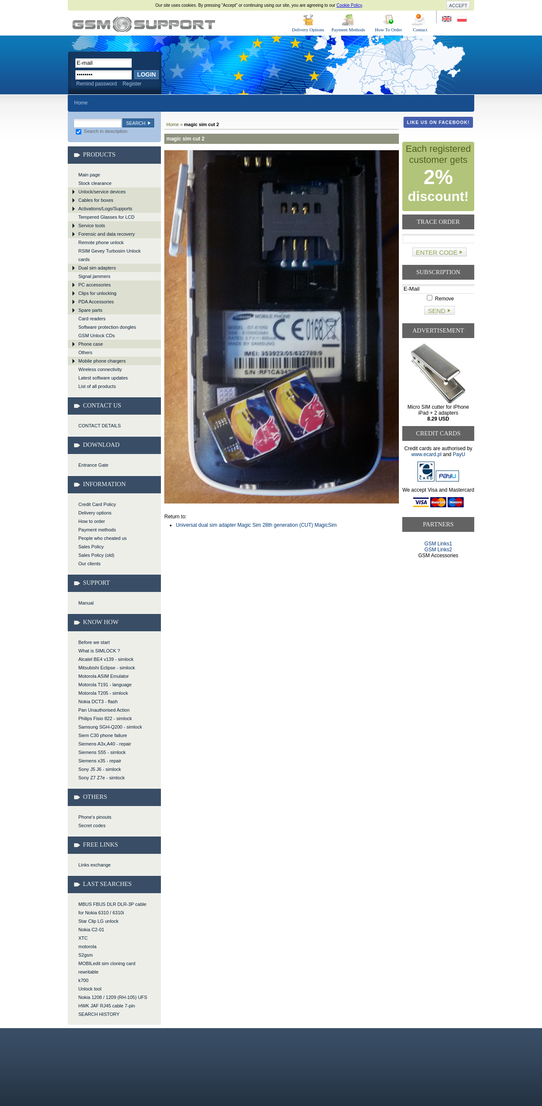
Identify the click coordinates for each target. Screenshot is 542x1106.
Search (136, 123)
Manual (86, 602)
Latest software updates (103, 377)
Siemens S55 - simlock (102, 752)
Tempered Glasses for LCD (106, 217)
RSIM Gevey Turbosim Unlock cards (109, 255)
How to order (91, 521)
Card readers (91, 318)
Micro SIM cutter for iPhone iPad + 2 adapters (438, 413)
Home (81, 103)
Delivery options (94, 512)
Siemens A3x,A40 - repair (104, 743)
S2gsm (85, 954)
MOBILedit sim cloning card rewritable (107, 967)
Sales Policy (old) (96, 555)
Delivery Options (308, 29)
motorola (87, 946)
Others (85, 352)
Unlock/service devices (102, 191)
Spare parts (90, 310)
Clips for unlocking (97, 293)
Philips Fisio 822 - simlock (105, 718)
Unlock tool (89, 988)
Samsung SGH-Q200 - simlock (110, 726)
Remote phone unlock (101, 242)
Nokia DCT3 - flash (98, 701)
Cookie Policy (349, 5)
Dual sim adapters (97, 267)
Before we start (94, 642)
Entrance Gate (93, 465)
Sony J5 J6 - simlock (99, 769)
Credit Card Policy (97, 504)
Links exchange (94, 864)
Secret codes (91, 825)
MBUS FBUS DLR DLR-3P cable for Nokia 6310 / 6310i (112, 908)
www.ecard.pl (426, 454)
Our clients (89, 563)
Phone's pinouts (94, 817)
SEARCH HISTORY (98, 1014)
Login (146, 74)
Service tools (91, 225)
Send (436, 310)
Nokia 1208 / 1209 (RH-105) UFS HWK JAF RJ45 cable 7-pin (112, 1001)
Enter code (436, 252)
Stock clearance (94, 183)
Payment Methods (348, 29)
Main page (89, 174)
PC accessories (94, 284)
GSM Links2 (438, 550)
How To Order (388, 29)
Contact (420, 29)
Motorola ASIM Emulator (103, 676)
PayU (459, 454)
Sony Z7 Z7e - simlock (101, 777)
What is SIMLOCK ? (99, 650)
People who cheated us (102, 538)
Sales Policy (91, 546)
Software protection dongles (107, 327)
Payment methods (97, 529)
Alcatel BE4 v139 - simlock (105, 659)
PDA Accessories (96, 301)
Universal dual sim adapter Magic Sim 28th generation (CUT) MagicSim (256, 525)
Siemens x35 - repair (100, 760)
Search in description (101, 131)
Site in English (447, 19)
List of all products (97, 386)
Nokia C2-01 (91, 929)
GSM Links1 (438, 544)
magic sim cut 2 (143, 24)
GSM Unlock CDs (96, 335)
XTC (83, 938)
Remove (440, 299)
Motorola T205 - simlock (103, 693)
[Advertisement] (438, 590)
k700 (83, 980)
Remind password (96, 84)
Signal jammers (94, 276)
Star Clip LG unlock (98, 921)
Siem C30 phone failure (102, 735)
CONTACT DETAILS (99, 425)
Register (131, 84)
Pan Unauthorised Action (104, 710)
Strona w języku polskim (461, 19)
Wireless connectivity (100, 369)
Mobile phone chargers (102, 360)
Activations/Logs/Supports (105, 208)
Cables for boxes (95, 200)
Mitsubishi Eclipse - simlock (106, 667)
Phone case (90, 344)
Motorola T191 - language (105, 684)
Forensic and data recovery (106, 234)
